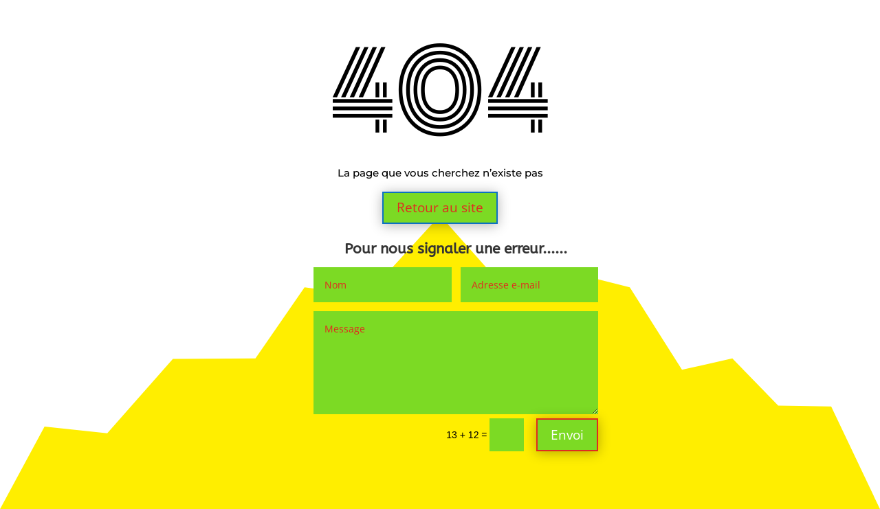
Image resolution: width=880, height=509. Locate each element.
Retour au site (440, 207)
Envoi (567, 435)
